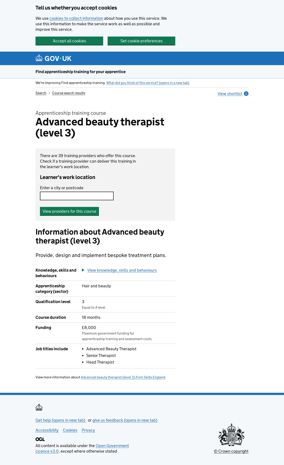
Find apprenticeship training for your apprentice (81, 71)
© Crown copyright (231, 451)
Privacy (88, 430)
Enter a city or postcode (61, 187)
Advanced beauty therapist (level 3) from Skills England (123, 377)
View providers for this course (69, 211)
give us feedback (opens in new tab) (125, 420)
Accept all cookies (69, 40)
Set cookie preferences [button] (141, 40)
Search (41, 93)
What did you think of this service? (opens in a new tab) (147, 83)
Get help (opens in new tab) (61, 420)
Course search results (68, 93)
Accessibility (47, 430)
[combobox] (77, 196)
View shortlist (233, 93)
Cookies (70, 430)
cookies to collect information (76, 18)
